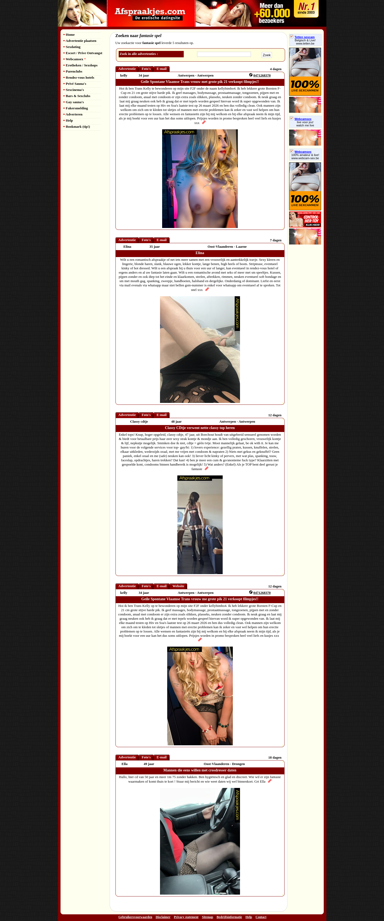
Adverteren (73, 114)
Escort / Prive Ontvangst (82, 53)
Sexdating (72, 47)
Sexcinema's (73, 90)
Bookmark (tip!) (76, 127)
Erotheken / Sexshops (80, 65)
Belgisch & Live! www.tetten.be (305, 42)
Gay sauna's (73, 102)
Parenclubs (72, 71)
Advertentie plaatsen (80, 41)
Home (69, 35)
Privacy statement (186, 917)
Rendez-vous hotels (78, 77)
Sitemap (207, 917)
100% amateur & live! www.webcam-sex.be (305, 156)
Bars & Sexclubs (76, 96)
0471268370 (262, 75)
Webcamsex (74, 59)
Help (68, 120)
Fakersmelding (75, 108)
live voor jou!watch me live (305, 124)
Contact (260, 917)
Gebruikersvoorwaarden (135, 917)
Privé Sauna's (74, 84)
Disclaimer (163, 917)
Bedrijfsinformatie (229, 917)
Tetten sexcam (302, 37)
